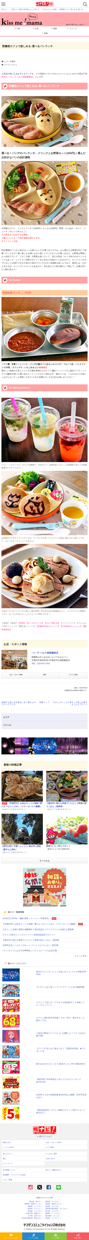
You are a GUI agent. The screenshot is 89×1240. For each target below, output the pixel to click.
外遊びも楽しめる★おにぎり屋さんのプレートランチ (18, 703)
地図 (44, 674)
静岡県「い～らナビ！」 (54, 1213)
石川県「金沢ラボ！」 (36, 1216)
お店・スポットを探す (11, 1236)
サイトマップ (7, 1163)
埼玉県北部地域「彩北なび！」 (32, 1218)
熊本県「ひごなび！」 (53, 1201)
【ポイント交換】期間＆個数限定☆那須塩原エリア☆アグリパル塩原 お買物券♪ (38, 929)
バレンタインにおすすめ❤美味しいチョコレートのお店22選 (29, 950)
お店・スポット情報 (15, 674)
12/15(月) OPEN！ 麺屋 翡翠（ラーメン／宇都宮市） (26, 918)
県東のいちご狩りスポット (58, 846)
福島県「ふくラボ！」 (36, 1206)
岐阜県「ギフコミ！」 (36, 1208)
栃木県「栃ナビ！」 (36, 1201)
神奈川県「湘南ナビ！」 (35, 1213)
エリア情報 (55, 1236)
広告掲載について (9, 1170)
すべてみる (45, 861)
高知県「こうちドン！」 (54, 1218)
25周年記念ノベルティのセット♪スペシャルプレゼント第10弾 (30, 945)
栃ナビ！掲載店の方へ (54, 1170)
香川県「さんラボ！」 (53, 1211)
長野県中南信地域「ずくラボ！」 (57, 1208)
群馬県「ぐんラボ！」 (36, 1211)
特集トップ (44, 702)
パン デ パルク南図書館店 (45, 653)
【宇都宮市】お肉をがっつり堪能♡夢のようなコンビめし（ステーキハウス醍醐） (39, 924)
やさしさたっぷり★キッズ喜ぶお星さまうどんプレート (70, 703)
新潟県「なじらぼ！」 (53, 1206)
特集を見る (77, 1236)
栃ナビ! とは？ (45, 1136)
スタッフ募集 (7, 1180)
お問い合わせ (50, 1158)
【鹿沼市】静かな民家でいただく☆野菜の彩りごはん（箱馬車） (31, 940)
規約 (4, 1158)
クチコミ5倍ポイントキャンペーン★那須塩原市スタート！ (29, 935)
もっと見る (80, 956)
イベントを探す (33, 1236)
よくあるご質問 (51, 1154)
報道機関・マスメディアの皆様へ (15, 1175)
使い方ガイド (7, 1154)
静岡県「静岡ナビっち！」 (34, 1204)
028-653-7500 (43, 663)
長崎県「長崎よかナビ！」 (54, 1204)
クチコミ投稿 (73, 674)
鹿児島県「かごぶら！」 (54, 1216)
